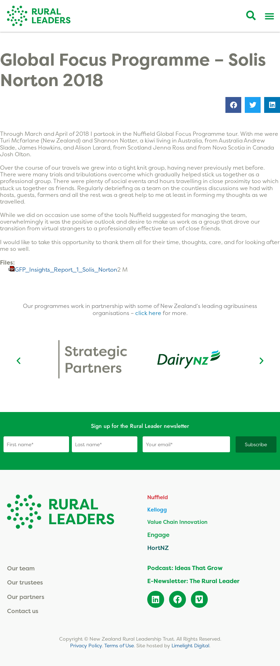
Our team (21, 568)
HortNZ (158, 547)
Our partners (25, 596)
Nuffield (157, 497)
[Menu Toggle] (269, 16)
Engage (158, 534)
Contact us (22, 610)
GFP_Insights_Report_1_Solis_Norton (66, 269)
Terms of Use (119, 645)
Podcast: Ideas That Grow (185, 567)
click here (149, 313)
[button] (233, 105)
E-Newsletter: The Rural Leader (193, 580)
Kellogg (157, 509)
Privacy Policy (86, 645)
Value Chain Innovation (177, 521)
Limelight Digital (190, 645)
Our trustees (25, 582)
